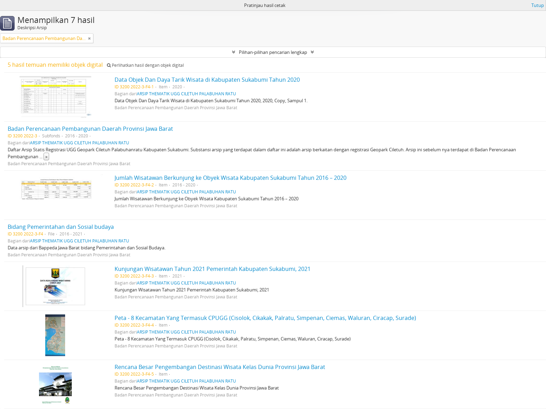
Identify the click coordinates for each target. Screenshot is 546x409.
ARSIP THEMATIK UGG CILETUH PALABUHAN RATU (186, 93)
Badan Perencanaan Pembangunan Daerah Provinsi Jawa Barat (90, 129)
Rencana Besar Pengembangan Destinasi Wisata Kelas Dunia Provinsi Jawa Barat (220, 367)
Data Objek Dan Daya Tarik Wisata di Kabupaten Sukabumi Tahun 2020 (207, 79)
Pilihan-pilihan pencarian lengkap (273, 52)
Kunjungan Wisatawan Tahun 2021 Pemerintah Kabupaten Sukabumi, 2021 (213, 269)
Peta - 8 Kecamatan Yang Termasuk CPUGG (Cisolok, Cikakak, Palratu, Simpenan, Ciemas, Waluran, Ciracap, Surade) (265, 318)
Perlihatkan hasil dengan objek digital (145, 65)
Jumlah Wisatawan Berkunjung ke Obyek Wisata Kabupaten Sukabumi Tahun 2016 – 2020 (230, 178)
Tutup (537, 5)
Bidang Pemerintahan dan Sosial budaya (61, 227)
